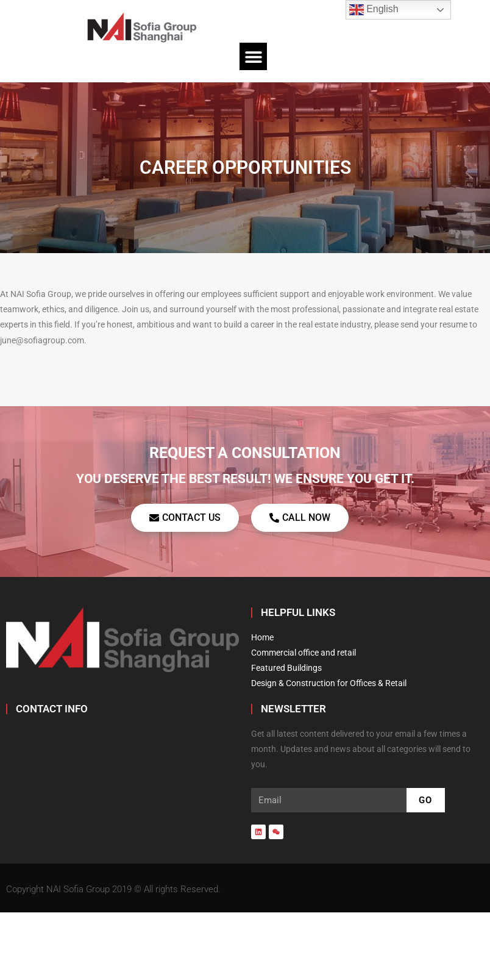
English (374, 9)
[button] (253, 56)
